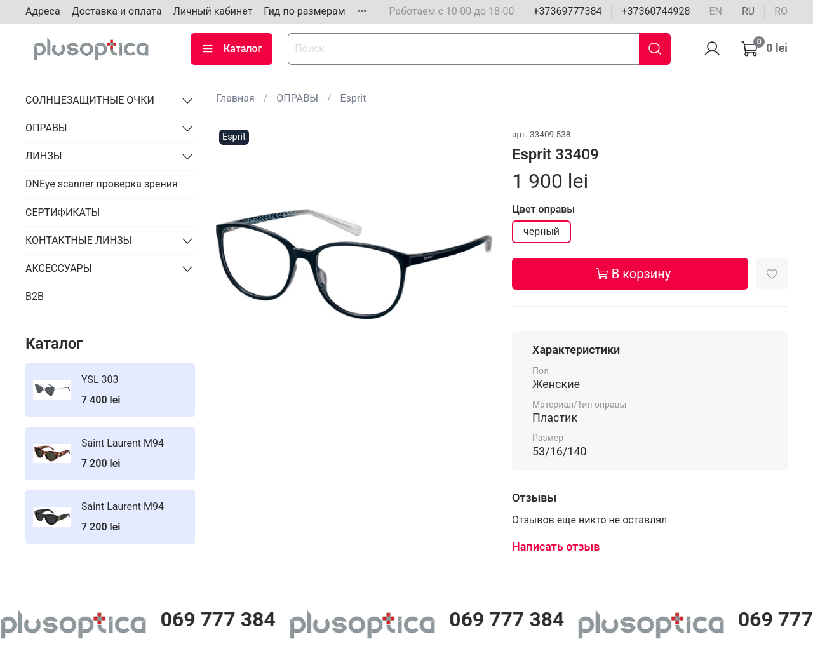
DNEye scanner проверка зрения (101, 184)
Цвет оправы (543, 209)
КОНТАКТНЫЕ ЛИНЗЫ (78, 240)
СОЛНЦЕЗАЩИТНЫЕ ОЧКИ (89, 100)
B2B (34, 296)
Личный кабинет (213, 11)
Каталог (231, 49)
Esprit (353, 98)
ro (781, 11)
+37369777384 (567, 11)
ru (748, 11)
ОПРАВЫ (297, 98)
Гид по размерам (304, 11)
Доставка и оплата (117, 11)
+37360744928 (655, 11)
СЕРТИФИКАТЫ (62, 212)
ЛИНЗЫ (43, 156)
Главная (235, 98)
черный (541, 231)
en (715, 11)
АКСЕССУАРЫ (58, 268)
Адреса (42, 11)
